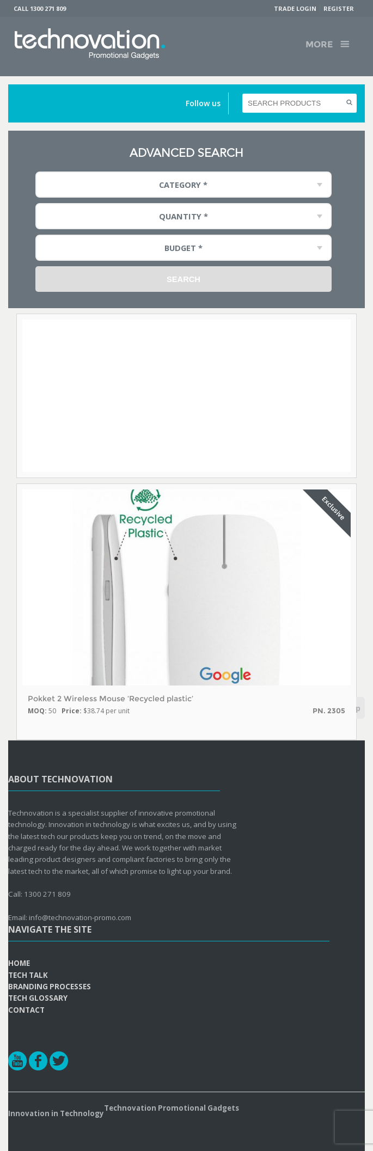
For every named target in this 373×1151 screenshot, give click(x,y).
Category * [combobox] (183, 184)
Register (338, 8)
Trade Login (295, 8)
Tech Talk (28, 975)
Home (19, 963)
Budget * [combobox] (183, 247)
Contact (26, 1010)
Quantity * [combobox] (183, 216)
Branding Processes (49, 986)
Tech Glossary (38, 998)
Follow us (203, 103)
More (319, 44)
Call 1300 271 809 (40, 8)
